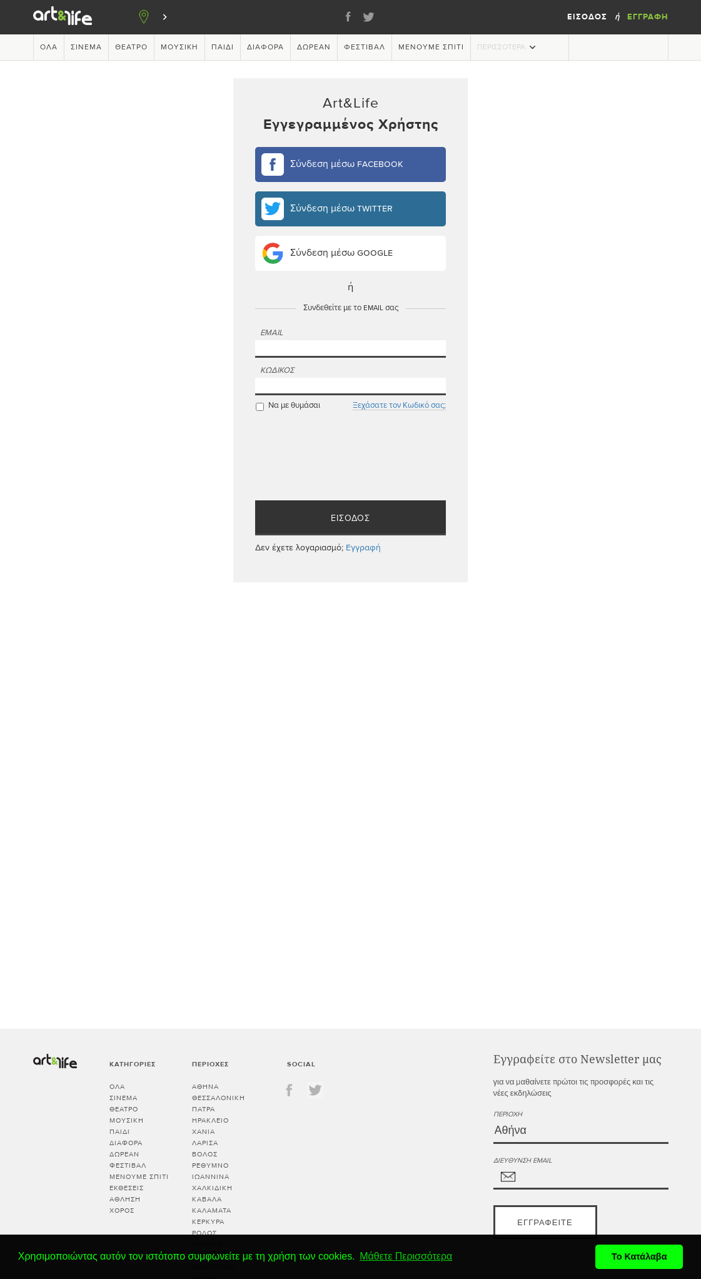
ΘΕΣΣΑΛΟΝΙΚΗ (218, 1097)
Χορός (121, 1210)
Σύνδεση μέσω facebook (332, 164)
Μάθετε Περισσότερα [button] (406, 1256)
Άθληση (125, 1199)
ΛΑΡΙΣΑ (205, 1143)
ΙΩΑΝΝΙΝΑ (210, 1176)
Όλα (49, 47)
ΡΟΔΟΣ (204, 1233)
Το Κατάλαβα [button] (639, 1256)
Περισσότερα (507, 47)
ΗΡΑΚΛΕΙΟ (210, 1120)
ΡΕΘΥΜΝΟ (210, 1165)
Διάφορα (265, 47)
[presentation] (350, 463)
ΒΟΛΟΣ (205, 1154)
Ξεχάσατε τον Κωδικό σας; (399, 406)
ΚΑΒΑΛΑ (207, 1199)
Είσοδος (587, 17)
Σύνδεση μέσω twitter (327, 209)
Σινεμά (86, 47)
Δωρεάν (314, 47)
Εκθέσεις (126, 1188)
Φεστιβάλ (364, 47)
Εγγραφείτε (544, 1223)
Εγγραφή (647, 17)
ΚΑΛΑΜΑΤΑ (211, 1210)
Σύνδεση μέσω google (327, 253)
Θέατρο (131, 47)
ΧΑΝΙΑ (203, 1131)
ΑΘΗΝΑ (205, 1086)
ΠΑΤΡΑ (203, 1109)
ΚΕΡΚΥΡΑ (208, 1221)
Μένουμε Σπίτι (431, 47)
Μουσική (179, 47)
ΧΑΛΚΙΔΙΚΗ (212, 1188)
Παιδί (222, 47)
